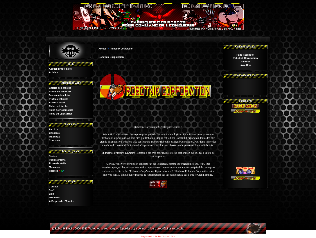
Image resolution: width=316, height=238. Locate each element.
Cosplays (54, 133)
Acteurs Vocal (57, 102)
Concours (54, 140)
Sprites (53, 156)
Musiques (54, 167)
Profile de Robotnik (60, 91)
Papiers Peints (57, 160)
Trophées (54, 197)
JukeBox (245, 61)
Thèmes (53, 170)
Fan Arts (54, 129)
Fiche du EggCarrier (60, 113)
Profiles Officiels (58, 99)
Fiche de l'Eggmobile (61, 110)
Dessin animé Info (59, 95)
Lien (51, 193)
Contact (53, 186)
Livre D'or (245, 65)
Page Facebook (245, 54)
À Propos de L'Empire (61, 201)
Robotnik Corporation (245, 58)
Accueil (53, 68)
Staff (51, 190)
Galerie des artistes (60, 87)
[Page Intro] (65, 68)
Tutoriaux (54, 136)
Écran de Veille (57, 163)
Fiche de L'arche (58, 106)
